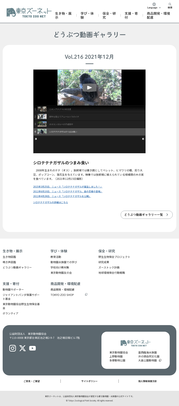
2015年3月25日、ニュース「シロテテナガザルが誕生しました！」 (68, 186)
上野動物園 (116, 356)
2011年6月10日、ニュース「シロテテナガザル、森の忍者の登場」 (68, 191)
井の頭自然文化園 (148, 356)
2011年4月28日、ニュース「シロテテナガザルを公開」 (62, 196)
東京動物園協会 (118, 352)
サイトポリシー (89, 381)
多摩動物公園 (117, 360)
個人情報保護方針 (147, 381)
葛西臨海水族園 (147, 352)
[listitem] (147, 215)
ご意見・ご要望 (32, 381)
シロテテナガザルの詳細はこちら (50, 202)
